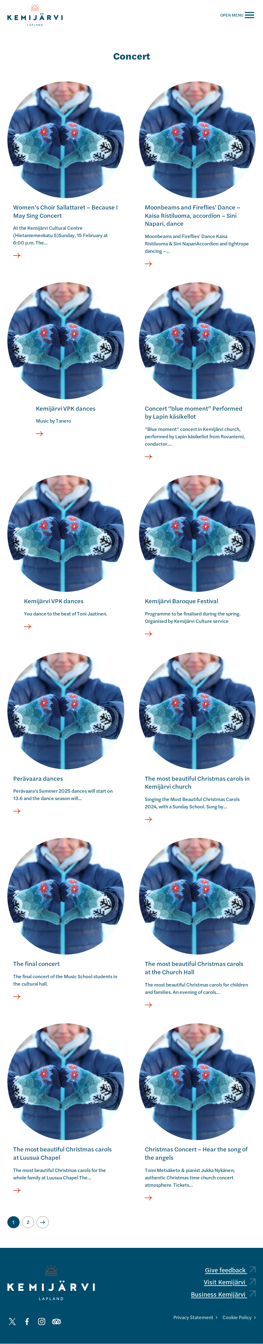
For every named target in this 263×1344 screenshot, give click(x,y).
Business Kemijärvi (223, 1294)
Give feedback (230, 1270)
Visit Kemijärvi (230, 1282)
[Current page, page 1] (13, 1222)
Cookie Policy (239, 1317)
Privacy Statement (195, 1317)
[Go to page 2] (28, 1222)
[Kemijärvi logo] (51, 1282)
